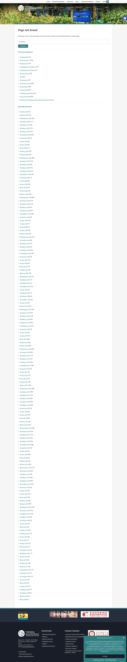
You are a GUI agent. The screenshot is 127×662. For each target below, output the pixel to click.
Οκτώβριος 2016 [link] (25, 394)
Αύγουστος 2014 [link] (25, 477)
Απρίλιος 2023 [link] (24, 226)
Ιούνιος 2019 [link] (24, 297)
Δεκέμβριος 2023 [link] (25, 201)
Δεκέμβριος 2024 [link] (25, 162)
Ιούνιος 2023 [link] (24, 220)
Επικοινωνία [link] (69, 1)
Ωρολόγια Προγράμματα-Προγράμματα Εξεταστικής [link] (36, 99)
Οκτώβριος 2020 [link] (25, 291)
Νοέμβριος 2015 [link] (25, 429)
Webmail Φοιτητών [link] (47, 626)
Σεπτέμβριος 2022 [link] (25, 249)
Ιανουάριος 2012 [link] (25, 538)
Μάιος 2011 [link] (23, 548)
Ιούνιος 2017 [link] (24, 368)
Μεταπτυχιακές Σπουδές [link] (59, 8)
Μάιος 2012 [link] (23, 529)
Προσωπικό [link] (79, 7)
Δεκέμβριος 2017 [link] (25, 349)
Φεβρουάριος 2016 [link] (26, 419)
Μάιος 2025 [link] (23, 146)
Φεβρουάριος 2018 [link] (26, 342)
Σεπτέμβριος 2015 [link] (25, 435)
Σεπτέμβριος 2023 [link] (25, 210)
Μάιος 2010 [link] (23, 570)
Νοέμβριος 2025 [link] (25, 127)
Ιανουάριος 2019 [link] (25, 307)
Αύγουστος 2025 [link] (25, 136)
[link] (125, 18)
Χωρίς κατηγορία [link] (25, 96)
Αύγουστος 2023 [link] (25, 214)
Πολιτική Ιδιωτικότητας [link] (25, 641)
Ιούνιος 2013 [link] (24, 513)
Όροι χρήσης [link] (22, 638)
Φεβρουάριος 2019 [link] (26, 304)
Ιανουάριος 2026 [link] (25, 120)
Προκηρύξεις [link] (24, 86)
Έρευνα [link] (88, 7)
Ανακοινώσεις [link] (24, 60)
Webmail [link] (44, 623)
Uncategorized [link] (24, 57)
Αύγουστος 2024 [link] (25, 175)
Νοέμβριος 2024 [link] (25, 165)
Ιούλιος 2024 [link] (24, 178)
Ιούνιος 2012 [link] (24, 525)
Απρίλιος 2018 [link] (24, 336)
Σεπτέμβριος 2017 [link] (25, 358)
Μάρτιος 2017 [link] (24, 377)
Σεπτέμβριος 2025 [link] (25, 133)
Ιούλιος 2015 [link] (24, 442)
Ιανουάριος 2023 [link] (25, 236)
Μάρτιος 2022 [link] (24, 268)
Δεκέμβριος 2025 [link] (25, 124)
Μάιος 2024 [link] (23, 185)
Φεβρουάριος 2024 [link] (26, 194)
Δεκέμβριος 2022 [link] (25, 239)
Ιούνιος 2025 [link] (24, 143)
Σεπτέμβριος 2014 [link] (25, 474)
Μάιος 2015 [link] (23, 448)
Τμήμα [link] (39, 7)
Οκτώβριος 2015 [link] (25, 432)
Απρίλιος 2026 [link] (24, 111)
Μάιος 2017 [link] (23, 371)
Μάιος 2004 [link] (23, 586)
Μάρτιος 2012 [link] (24, 535)
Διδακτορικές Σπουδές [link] (69, 8)
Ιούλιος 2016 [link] (24, 403)
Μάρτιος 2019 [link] (24, 300)
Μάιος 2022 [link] (23, 262)
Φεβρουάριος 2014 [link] (26, 496)
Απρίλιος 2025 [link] (24, 149)
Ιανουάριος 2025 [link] (25, 159)
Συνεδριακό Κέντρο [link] (71, 628)
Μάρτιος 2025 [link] (24, 152)
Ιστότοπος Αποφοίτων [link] (71, 633)
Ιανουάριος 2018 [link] (25, 345)
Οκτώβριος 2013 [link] (25, 509)
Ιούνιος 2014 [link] (24, 484)
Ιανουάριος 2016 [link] (25, 423)
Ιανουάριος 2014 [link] (25, 500)
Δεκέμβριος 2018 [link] (25, 310)
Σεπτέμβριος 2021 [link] (25, 281)
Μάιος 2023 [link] (23, 223)
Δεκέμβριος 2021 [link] (25, 275)
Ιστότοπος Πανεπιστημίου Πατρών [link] (75, 621)
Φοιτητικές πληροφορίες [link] (57, 1)
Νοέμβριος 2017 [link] (25, 352)
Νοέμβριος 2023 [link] (25, 204)
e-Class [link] (47, 1)
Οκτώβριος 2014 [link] (25, 471)
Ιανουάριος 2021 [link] (25, 287)
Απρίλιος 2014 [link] (24, 490)
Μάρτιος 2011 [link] (24, 554)
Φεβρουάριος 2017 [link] (26, 381)
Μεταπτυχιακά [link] (24, 73)
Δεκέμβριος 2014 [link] (25, 464)
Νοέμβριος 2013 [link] (25, 506)
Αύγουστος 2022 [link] (25, 252)
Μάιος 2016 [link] (23, 410)
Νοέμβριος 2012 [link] (25, 522)
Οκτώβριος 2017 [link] (25, 355)
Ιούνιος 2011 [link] (24, 545)
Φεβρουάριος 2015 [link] (26, 458)
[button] (124, 651)
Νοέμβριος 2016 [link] (25, 390)
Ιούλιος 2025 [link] (24, 140)
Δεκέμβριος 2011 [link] (25, 541)
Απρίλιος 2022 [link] (24, 265)
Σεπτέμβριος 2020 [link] (25, 294)
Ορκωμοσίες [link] (24, 80)
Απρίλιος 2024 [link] (24, 188)
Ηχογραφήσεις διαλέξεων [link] (28, 67)
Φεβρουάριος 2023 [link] (26, 233)
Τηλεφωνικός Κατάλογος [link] (86, 1)
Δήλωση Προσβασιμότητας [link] (26, 643)
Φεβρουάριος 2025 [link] (26, 156)
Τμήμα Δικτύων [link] (70, 631)
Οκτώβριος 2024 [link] (25, 169)
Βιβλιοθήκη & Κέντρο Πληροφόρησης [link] (76, 623)
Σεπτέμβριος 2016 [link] (25, 397)
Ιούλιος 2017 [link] (24, 365)
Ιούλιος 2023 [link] (24, 217)
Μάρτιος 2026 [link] (24, 114)
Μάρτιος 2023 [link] (24, 230)
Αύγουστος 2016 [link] (25, 400)
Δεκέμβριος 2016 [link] (25, 387)
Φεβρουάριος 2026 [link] (26, 117)
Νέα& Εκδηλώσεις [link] (97, 8)
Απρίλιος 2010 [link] (24, 574)
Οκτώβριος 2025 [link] (25, 130)
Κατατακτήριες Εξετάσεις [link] (28, 70)
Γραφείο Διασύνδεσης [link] (71, 626)
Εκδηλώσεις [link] (23, 64)
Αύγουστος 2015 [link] (25, 439)
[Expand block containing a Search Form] (107, 1)
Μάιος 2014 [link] (23, 487)
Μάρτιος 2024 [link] (24, 191)
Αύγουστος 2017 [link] (25, 361)
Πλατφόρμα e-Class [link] (47, 628)
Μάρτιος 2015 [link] (24, 455)
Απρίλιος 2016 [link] (24, 413)
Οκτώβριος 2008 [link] (25, 580)
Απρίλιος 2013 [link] (24, 519)
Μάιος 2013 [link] (23, 516)
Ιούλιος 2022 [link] (24, 255)
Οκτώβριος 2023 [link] (25, 207)
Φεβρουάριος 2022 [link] (26, 271)
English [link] (103, 1)
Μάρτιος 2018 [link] (24, 339)
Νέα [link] (21, 76)
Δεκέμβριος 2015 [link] (25, 426)
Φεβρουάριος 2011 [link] (26, 557)
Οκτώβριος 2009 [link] (25, 577)
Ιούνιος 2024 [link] (24, 181)
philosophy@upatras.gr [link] (28, 634)
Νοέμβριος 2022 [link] (25, 242)
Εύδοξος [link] (44, 631)
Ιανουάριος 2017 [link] (25, 384)
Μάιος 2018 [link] (23, 333)
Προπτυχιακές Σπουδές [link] (48, 8)
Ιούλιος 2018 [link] (24, 326)
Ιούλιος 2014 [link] (24, 480)
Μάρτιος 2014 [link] (24, 493)
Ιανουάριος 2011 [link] (25, 561)
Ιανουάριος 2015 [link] (25, 461)
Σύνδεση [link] (97, 1)
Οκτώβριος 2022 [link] (25, 246)
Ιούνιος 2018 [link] (24, 329)
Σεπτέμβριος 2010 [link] (25, 564)
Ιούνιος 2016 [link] (24, 406)
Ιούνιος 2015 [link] (24, 445)
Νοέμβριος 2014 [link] (25, 467)
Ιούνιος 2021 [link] (24, 284)
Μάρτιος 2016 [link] (24, 416)
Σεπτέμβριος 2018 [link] (25, 320)
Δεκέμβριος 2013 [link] (25, 503)
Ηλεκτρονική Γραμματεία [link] (49, 621)
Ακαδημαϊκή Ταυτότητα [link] (48, 633)
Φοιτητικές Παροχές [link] (71, 635)
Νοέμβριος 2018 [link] (25, 313)
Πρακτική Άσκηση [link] (25, 83)
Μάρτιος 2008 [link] (24, 583)
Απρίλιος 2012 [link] (24, 532)
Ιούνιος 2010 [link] (24, 567)
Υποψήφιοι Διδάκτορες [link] (27, 92)
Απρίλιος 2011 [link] (24, 551)
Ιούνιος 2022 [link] (24, 259)
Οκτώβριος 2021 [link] (25, 278)
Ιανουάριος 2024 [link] (25, 197)
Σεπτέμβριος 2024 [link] (25, 172)
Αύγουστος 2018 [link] (25, 323)
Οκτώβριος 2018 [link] (25, 316)
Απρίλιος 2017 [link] (24, 374)
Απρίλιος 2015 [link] (24, 451)
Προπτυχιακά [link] (24, 89)
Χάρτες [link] (76, 1)
